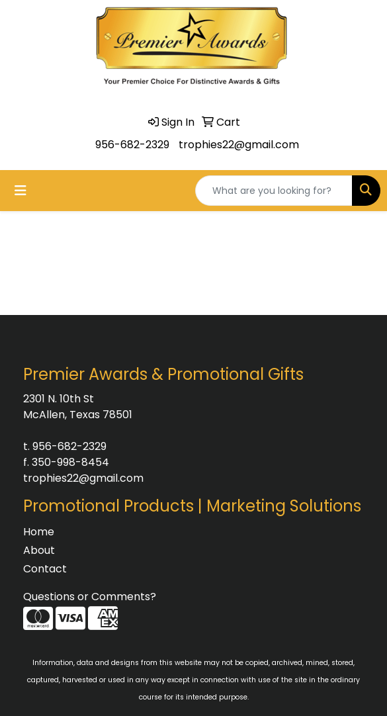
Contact (45, 568)
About (39, 550)
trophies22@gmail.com (239, 144)
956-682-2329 (132, 144)
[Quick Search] (274, 190)
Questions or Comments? (89, 596)
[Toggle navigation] (20, 190)
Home (38, 531)
